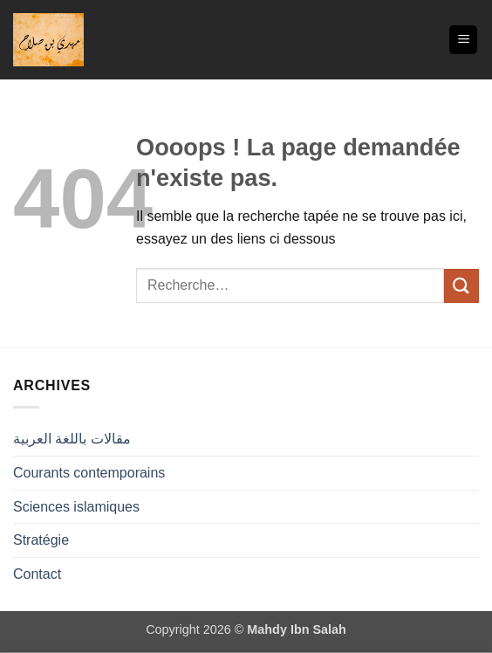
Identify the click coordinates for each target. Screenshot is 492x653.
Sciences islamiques (76, 506)
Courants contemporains (89, 472)
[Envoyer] (461, 286)
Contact (37, 574)
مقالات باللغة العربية (72, 438)
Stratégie (41, 540)
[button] (463, 39)
